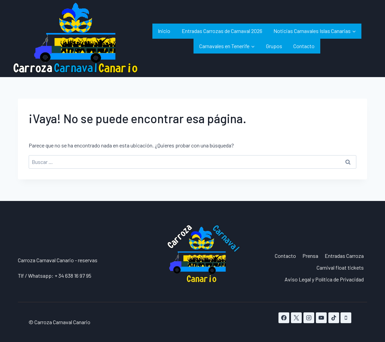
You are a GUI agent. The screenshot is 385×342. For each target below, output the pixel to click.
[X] (296, 317)
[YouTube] (321, 317)
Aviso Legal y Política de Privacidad (324, 279)
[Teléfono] (345, 317)
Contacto (304, 46)
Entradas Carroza (344, 255)
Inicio (164, 31)
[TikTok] (333, 317)
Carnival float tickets (340, 267)
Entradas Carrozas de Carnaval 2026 (222, 31)
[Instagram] (308, 317)
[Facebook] (283, 317)
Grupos (274, 46)
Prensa (310, 255)
